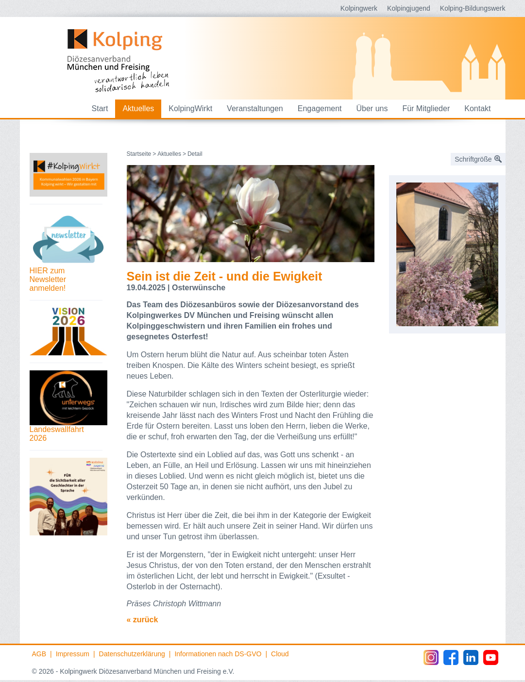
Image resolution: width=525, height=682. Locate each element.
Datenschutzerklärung (132, 654)
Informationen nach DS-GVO (217, 654)
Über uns (372, 108)
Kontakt (477, 108)
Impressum (72, 654)
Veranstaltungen (255, 108)
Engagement (320, 108)
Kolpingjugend (408, 8)
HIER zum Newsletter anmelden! (48, 279)
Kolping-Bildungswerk (473, 8)
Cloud (280, 654)
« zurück (142, 619)
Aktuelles (138, 108)
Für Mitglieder (426, 108)
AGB (39, 654)
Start (100, 108)
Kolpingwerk (358, 8)
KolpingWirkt (190, 108)
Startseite (139, 153)
